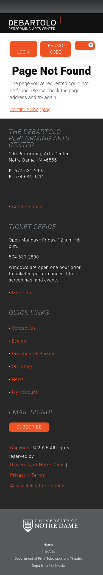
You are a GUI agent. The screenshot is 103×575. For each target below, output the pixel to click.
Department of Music (48, 566)
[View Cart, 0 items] (85, 45)
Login (23, 49)
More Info (22, 292)
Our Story (22, 366)
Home (48, 544)
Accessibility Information (37, 485)
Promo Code (55, 49)
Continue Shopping (30, 109)
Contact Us (24, 328)
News (18, 379)
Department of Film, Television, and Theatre (48, 558)
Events (19, 341)
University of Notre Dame (37, 464)
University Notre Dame (51, 7)
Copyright (20, 447)
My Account (25, 392)
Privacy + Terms (27, 475)
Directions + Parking (34, 353)
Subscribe (29, 427)
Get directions (27, 206)
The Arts (48, 551)
